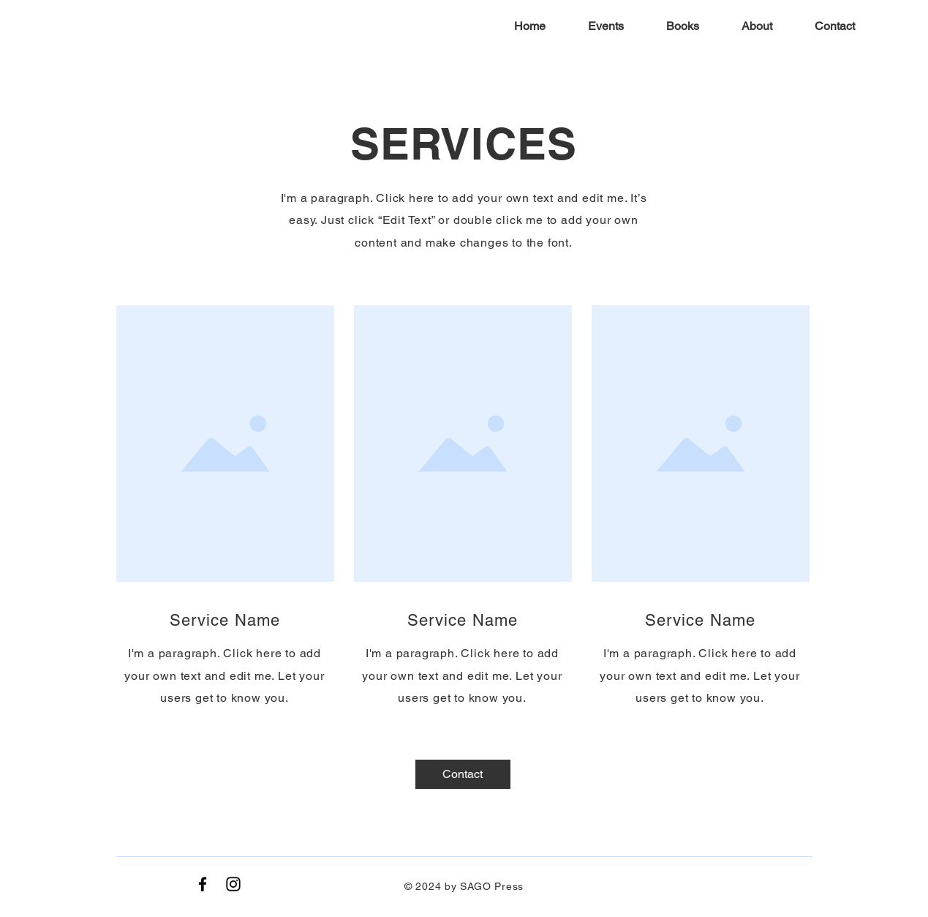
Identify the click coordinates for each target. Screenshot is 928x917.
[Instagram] (233, 884)
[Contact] (462, 774)
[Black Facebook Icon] (202, 884)
